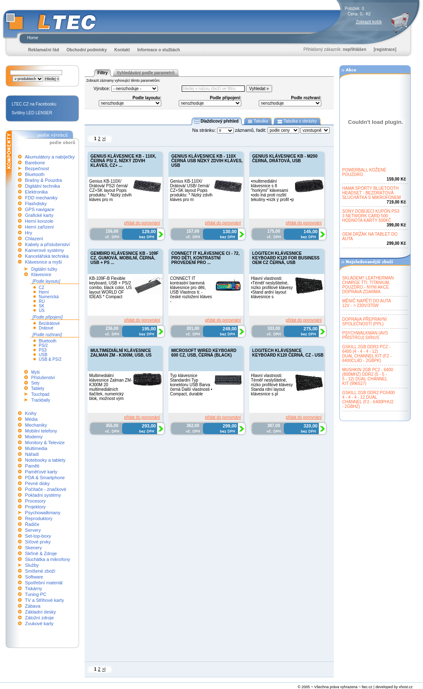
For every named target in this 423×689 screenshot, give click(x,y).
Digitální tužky (44, 269)
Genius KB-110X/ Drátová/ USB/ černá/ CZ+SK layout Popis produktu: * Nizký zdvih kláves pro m (191, 190)
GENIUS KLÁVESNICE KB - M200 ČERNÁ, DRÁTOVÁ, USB (285, 158)
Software (34, 576)
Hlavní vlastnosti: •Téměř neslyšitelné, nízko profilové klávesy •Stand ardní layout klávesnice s (272, 287)
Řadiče (32, 524)
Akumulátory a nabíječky (50, 156)
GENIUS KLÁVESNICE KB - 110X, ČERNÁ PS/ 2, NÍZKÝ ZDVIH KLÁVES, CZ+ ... (123, 161)
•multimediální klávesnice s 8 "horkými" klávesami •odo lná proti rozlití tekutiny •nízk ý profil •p (272, 190)
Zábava (32, 606)
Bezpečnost (37, 168)
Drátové (46, 328)
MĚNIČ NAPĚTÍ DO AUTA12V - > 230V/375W (366, 303)
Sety (35, 383)
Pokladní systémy (43, 495)
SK (41, 306)
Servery (33, 530)
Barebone (35, 162)
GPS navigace (39, 209)
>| (103, 138)
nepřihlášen (354, 49)
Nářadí (32, 454)
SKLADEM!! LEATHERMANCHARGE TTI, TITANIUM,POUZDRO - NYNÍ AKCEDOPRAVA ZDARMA (368, 285)
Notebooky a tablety (45, 460)
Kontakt (122, 50)
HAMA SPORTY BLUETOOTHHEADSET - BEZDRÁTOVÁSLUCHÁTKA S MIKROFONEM (371, 193)
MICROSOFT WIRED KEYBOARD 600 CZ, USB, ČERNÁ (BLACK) (203, 352)
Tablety (38, 388)
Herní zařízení (39, 226)
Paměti (32, 465)
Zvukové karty (39, 623)
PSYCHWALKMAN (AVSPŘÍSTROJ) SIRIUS (365, 335)
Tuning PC (36, 594)
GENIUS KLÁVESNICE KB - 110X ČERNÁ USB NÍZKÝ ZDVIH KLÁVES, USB (207, 161)
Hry (28, 232)
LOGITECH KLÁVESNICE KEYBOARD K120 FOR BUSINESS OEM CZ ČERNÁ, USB (286, 258)
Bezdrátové (49, 323)
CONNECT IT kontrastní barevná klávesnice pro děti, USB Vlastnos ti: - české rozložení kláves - (191, 290)
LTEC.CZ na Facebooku (34, 104)
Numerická (49, 296)
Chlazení (34, 238)
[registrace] (385, 49)
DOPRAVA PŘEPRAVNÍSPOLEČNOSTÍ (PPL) (364, 321)
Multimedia (36, 448)
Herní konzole (39, 221)
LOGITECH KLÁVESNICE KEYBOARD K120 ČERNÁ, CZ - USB (287, 352)
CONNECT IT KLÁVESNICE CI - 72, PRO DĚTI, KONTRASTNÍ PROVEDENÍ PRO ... (205, 258)
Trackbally (40, 400)
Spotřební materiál (44, 582)
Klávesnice (41, 274)
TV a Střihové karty (44, 600)
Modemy (34, 436)
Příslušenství (43, 377)
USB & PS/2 (50, 359)
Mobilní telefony (41, 430)
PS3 (43, 350)
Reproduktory (39, 518)
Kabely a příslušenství (47, 244)
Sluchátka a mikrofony (47, 559)
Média (31, 419)
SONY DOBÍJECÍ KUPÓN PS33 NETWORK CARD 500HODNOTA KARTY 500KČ (370, 216)
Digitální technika (42, 186)
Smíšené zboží (40, 570)
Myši (35, 372)
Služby (32, 565)
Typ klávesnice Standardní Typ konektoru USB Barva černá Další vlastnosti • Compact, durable (191, 384)
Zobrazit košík (369, 22)
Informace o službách (159, 50)
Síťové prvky (38, 541)
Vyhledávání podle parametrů (146, 72)
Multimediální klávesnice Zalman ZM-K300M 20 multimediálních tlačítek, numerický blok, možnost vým (110, 387)
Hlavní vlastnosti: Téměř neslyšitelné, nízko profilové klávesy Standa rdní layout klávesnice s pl (272, 384)
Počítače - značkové (45, 489)
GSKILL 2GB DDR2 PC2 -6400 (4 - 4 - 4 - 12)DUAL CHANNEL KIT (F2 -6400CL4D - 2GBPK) (367, 353)
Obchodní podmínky (87, 50)
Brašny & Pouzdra (43, 180)
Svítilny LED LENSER (32, 113)
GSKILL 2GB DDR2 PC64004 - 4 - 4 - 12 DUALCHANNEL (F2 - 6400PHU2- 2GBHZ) (368, 399)
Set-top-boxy (38, 535)
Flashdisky (36, 203)
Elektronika (36, 191)
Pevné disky (37, 483)
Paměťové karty (41, 471)
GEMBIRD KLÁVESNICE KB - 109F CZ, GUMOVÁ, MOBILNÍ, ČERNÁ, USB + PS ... (124, 258)
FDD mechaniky (41, 197)
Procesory (35, 500)
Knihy (31, 413)
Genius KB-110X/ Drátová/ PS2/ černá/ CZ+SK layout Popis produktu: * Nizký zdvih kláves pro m (110, 190)
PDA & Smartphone (45, 477)
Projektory (35, 506)
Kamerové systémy (44, 250)
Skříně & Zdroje (41, 553)
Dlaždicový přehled (216, 121)
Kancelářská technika (47, 256)
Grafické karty (39, 215)
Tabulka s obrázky (297, 121)
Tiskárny (33, 588)
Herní (44, 292)
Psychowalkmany (42, 512)
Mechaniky (36, 424)
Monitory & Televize (45, 442)
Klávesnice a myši (43, 261)
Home (32, 37)
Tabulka (258, 121)
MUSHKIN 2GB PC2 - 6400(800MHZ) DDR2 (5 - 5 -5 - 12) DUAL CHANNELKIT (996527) (367, 376)
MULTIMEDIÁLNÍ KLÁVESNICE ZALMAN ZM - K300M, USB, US (121, 352)
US (42, 310)
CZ (41, 287)
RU (42, 301)
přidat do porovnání (142, 223)
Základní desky (40, 611)
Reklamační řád (43, 50)
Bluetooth (34, 174)
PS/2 (43, 345)
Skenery (33, 547)
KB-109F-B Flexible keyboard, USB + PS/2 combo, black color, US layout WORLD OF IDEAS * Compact (110, 287)
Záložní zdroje (39, 617)
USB (43, 354)
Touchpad (40, 394)
